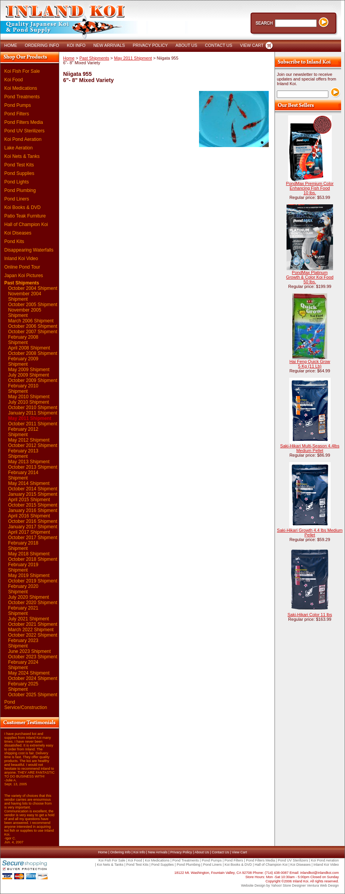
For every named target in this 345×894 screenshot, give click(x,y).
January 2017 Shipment (32, 526)
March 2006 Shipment (30, 321)
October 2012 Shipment (32, 445)
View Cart (239, 852)
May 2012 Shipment (29, 440)
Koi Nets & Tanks (21, 156)
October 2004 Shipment (32, 288)
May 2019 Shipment (29, 575)
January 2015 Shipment (32, 494)
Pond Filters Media (23, 122)
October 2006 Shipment (32, 326)
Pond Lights (16, 182)
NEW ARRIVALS (109, 45)
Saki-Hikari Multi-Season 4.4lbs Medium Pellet (310, 448)
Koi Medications (20, 88)
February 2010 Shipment (23, 388)
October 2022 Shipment (32, 635)
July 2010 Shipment (28, 402)
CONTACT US (218, 45)
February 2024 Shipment (23, 664)
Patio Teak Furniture (25, 216)
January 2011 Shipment (32, 413)
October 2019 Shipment (32, 581)
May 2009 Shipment (29, 369)
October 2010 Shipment (32, 407)
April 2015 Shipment (29, 499)
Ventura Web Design (323, 885)
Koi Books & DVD (22, 207)
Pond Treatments (21, 96)
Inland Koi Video (21, 258)
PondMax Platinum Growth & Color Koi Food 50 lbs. (309, 277)
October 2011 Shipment (32, 423)
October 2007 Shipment (32, 331)
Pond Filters (16, 113)
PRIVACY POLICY (150, 45)
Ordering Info (120, 852)
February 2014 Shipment (23, 475)
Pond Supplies (19, 173)
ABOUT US (186, 45)
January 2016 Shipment (32, 510)
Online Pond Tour (22, 267)
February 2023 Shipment (23, 643)
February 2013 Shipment (23, 453)
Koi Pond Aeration (22, 139)
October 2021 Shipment (32, 624)
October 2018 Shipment (32, 559)
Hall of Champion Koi (26, 224)
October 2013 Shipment (32, 467)
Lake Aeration (18, 148)
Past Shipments (21, 283)
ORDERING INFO (42, 45)
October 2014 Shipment (32, 489)
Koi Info (140, 852)
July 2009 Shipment (28, 375)
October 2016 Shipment (32, 521)
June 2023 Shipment (29, 651)
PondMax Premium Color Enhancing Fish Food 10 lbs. (310, 188)
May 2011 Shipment (29, 418)
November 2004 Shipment (24, 296)
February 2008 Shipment (23, 339)
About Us (202, 852)
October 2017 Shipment (32, 537)
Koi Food (13, 79)
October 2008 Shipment (32, 353)
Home (68, 58)
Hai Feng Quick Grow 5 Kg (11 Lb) (309, 363)
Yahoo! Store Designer (288, 885)
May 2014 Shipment (29, 483)
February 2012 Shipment (23, 431)
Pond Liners (16, 199)
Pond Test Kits (19, 165)
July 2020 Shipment (28, 597)
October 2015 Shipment (32, 505)
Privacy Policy (181, 852)
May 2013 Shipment (29, 461)
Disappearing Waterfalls (28, 250)
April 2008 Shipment (29, 348)
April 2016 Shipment (29, 516)
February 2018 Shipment (23, 545)
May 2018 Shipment (29, 554)
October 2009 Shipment (32, 380)
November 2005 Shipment (24, 312)
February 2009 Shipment (23, 361)
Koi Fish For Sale (22, 71)
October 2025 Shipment (32, 694)
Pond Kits (14, 241)
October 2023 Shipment (32, 656)
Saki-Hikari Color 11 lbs (310, 614)
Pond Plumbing (20, 190)
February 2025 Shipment (23, 686)
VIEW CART (252, 45)
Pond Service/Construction (25, 704)
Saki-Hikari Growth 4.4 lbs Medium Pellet (309, 532)
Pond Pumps (17, 105)
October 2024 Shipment (32, 678)
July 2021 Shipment (28, 619)
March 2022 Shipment (30, 629)
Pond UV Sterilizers (24, 131)
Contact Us (220, 852)
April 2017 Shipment (29, 532)
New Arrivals (157, 852)
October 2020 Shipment (32, 602)
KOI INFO (76, 45)
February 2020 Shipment (23, 589)
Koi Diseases (17, 233)
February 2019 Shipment (23, 567)
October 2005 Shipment (32, 304)
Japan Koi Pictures (23, 275)
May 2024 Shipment (29, 673)
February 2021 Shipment (23, 610)
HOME (10, 45)
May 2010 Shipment (29, 396)
